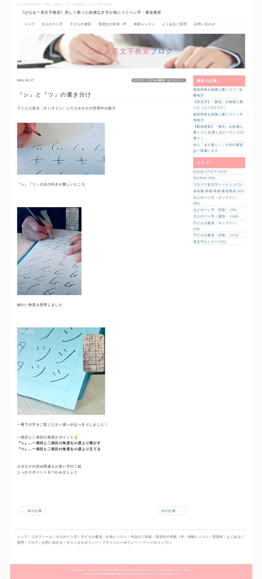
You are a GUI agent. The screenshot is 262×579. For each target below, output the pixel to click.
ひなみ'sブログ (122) (210, 171)
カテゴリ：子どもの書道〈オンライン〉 (159, 80)
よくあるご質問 (174, 24)
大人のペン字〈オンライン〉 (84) (216, 200)
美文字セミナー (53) (209, 241)
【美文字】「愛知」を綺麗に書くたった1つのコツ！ (218, 104)
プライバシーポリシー (120, 542)
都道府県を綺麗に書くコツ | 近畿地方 (218, 92)
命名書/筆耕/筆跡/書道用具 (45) (218, 191)
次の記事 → (172, 511)
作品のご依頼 (141, 537)
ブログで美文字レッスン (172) (217, 184)
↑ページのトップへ (156, 542)
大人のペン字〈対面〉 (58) (215, 210)
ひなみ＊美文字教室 (106, 569)
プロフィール (42, 537)
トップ (29, 24)
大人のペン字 (52, 24)
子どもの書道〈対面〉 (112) (216, 235)
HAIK (176, 573)
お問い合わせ (204, 24)
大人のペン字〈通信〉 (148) (216, 216)
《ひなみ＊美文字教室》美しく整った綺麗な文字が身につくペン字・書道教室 (91, 12)
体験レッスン (144, 24)
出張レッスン (116, 537)
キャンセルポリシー (83, 542)
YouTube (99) (204, 178)
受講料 (217, 537)
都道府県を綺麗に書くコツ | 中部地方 (218, 117)
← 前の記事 (31, 511)
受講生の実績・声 (112, 24)
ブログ (162, 51)
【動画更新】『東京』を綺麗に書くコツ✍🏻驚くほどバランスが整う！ (218, 132)
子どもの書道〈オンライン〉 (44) (216, 226)
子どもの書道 (80, 24)
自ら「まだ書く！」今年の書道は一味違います (218, 147)
